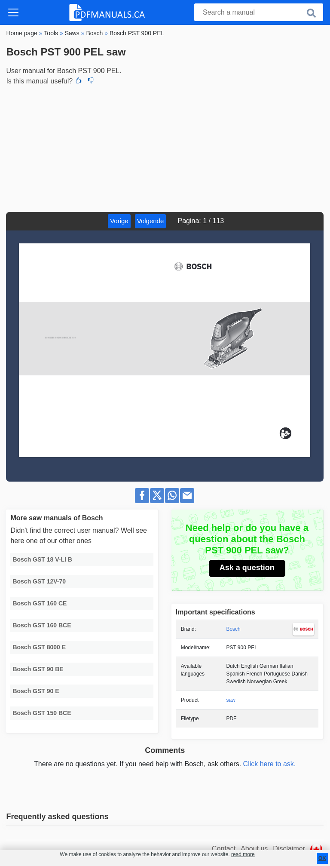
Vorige (119, 220)
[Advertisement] (165, 147)
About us (254, 848)
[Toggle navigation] (13, 12)
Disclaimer (289, 848)
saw (230, 700)
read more (243, 854)
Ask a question (247, 567)
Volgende (150, 220)
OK (322, 858)
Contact (223, 848)
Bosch (233, 629)
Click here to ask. (269, 764)
